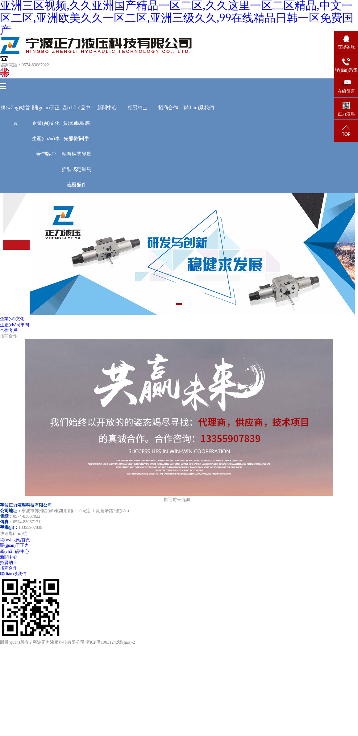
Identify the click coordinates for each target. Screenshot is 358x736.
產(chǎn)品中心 (76, 110)
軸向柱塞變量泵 (76, 156)
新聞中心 (107, 107)
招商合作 (168, 107)
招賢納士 (138, 107)
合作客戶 (46, 154)
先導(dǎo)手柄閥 (77, 141)
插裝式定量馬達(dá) (76, 172)
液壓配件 (76, 184)
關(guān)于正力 (46, 110)
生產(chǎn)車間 (46, 141)
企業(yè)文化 (12, 318)
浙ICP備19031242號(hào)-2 (110, 642)
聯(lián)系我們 (198, 107)
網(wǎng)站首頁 (15, 110)
